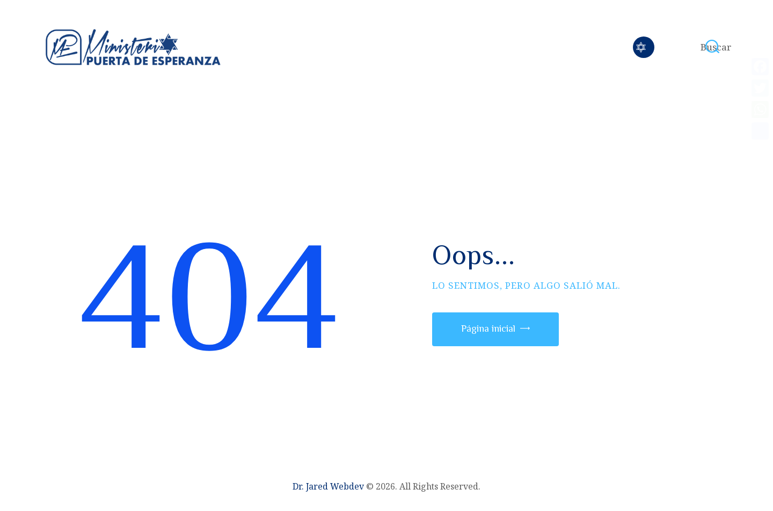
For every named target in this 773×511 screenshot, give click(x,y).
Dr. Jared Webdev (328, 486)
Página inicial (488, 328)
